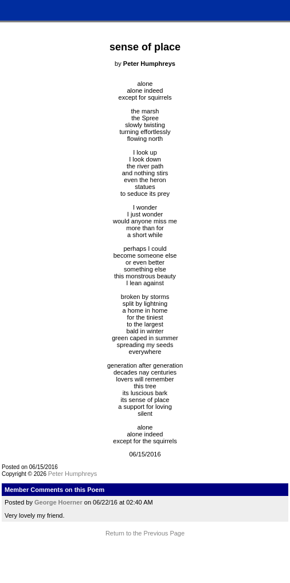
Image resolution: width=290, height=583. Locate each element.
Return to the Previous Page (145, 533)
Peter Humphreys (72, 473)
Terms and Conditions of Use (144, 558)
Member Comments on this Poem (54, 489)
